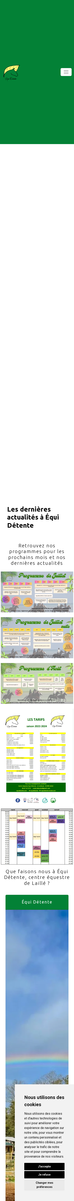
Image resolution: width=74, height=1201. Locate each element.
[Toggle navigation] (66, 72)
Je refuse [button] (44, 1174)
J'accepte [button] (44, 1166)
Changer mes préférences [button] (44, 1184)
